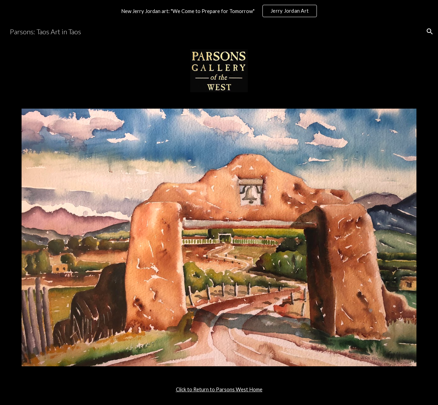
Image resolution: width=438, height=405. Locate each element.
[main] (219, 389)
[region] (219, 11)
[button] (430, 31)
